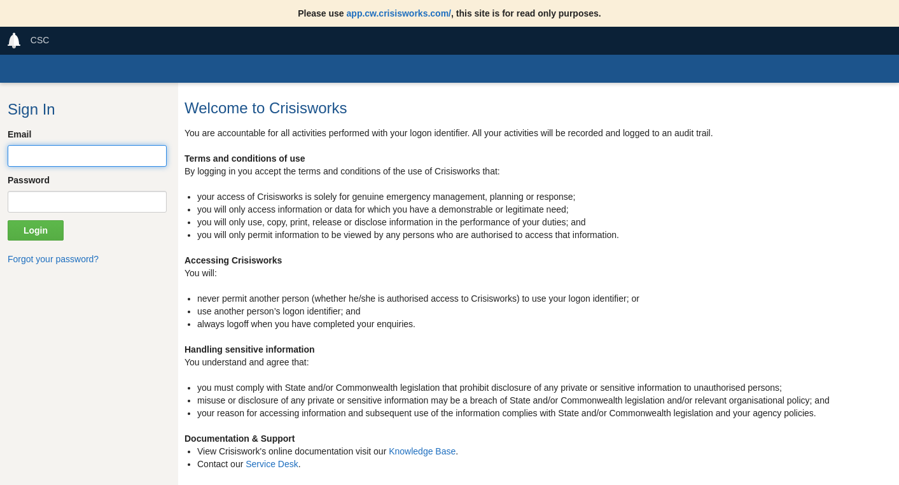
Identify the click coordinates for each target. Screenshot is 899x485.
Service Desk (272, 464)
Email (19, 134)
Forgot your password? (53, 259)
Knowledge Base (422, 451)
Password (29, 180)
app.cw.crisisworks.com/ (399, 13)
